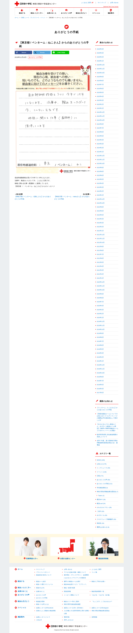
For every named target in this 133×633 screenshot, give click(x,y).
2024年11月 (101, 116)
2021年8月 (100, 250)
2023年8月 (100, 171)
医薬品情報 (67, 591)
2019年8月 (100, 337)
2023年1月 (100, 195)
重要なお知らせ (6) (103, 527)
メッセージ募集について (71, 595)
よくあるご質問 (86, 2)
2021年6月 (100, 258)
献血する (21, 581)
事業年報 (66, 617)
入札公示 (39, 620)
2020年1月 (100, 317)
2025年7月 (100, 84)
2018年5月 (100, 384)
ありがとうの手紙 (35, 57)
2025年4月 (100, 96)
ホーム (17, 17)
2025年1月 (100, 108)
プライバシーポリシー (43, 572)
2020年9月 (100, 294)
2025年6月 (100, 88)
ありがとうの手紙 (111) (104, 483)
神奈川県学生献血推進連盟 (72, 604)
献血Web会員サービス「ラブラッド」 (75, 584)
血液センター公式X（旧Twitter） (74, 608)
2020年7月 (100, 302)
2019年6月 (100, 345)
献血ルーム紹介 (41, 581)
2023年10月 (101, 163)
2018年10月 (101, 373)
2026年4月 (100, 49)
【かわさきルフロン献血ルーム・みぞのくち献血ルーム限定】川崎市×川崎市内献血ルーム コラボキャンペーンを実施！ (107, 427)
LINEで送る (61, 52)
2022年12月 (101, 199)
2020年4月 (100, 305)
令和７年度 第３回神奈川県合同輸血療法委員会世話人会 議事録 (107, 443)
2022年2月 (100, 227)
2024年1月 (100, 152)
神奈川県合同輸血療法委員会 (101, 610)
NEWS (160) (101, 460)
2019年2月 (100, 357)
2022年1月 (100, 231)
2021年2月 (100, 274)
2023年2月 (100, 191)
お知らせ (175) (101, 464)
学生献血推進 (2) (102, 488)
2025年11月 (101, 69)
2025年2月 (100, 104)
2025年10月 (101, 73)
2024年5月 (100, 136)
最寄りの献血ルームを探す (72, 581)
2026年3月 (100, 53)
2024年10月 (101, 120)
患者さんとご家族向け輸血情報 (46, 610)
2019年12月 (101, 321)
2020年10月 (101, 290)
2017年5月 (100, 392)
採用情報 (94, 617)
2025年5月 (100, 92)
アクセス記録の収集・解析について (75, 572)
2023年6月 (100, 175)
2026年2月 (100, 57)
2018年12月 (101, 365)
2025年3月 (100, 100)
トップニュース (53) (103, 468)
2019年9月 (100, 333)
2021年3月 (100, 270)
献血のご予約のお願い (98, 581)
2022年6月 (100, 211)
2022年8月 (100, 207)
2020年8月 (100, 298)
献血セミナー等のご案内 (71, 601)
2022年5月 (100, 215)
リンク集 (94, 572)
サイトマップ (102, 2)
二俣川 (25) (100, 511)
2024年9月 (100, 124)
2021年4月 (100, 266)
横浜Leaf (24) (101, 503)
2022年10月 (101, 203)
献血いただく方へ (24, 587)
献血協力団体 (40, 601)
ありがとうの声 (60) (103, 480)
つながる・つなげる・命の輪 (101, 595)
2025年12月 (101, 65)
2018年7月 (100, 381)
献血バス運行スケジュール (44, 584)
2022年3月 (100, 223)
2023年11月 (101, 159)
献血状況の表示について (43, 575)
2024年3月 (100, 144)
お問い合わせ (114, 2)
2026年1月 (100, 61)
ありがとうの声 (23, 595)
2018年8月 (100, 377)
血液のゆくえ (23, 591)
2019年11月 (101, 325)
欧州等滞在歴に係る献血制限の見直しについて (107, 436)
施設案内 (21, 617)
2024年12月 (101, 112)
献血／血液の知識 (69, 588)
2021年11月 (101, 238)
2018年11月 (101, 369)
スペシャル (22, 608)
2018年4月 (100, 388)
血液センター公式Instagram (100, 608)
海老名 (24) (100, 523)
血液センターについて (43, 617)
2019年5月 (100, 349)
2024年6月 (100, 132)
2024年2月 (100, 148)
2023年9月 (100, 167)
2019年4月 (100, 353)
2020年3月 (100, 310)
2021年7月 (100, 254)
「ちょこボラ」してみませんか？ (102, 601)
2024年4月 (100, 140)
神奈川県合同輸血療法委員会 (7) (107, 491)
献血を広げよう (23, 601)
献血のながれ (40, 588)
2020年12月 (101, 282)
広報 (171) (100, 476)
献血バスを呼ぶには (42, 604)
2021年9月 (100, 246)
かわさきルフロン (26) (104, 507)
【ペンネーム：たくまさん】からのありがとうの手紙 (107, 409)
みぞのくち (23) (102, 515)
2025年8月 (100, 80)
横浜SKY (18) (101, 499)
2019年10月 (101, 329)
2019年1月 (100, 361)
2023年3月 (100, 187)
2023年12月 (101, 155)
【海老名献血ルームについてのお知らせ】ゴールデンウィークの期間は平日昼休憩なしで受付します (107, 417)
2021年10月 (101, 242)
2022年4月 (100, 219)
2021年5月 (100, 262)
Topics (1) (101, 495)
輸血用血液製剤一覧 (98, 591)
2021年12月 (101, 234)
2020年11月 (101, 286)
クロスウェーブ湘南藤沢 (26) (106, 519)
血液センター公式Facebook (44, 608)
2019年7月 (100, 341)
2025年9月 (100, 76)
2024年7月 (100, 128)
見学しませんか (69, 620)
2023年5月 (100, 179)
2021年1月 (100, 278)
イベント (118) (101, 472)
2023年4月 (100, 183)
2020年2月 (100, 313)
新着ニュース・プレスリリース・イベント (33, 17)
